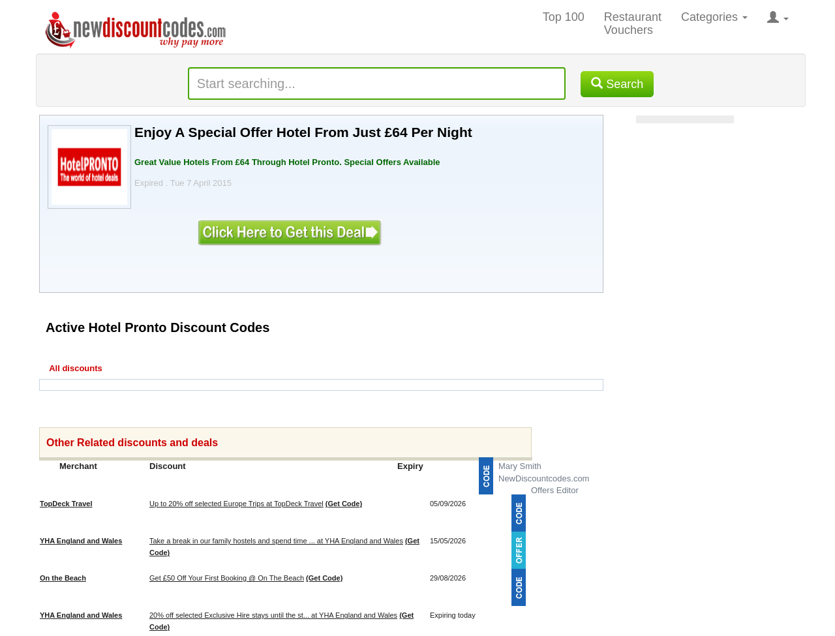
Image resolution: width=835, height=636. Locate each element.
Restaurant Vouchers (632, 23)
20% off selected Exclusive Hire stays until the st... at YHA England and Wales (273, 615)
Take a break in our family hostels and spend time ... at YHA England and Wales (276, 541)
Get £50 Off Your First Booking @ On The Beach (226, 578)
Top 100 (563, 16)
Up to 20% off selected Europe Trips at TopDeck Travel (236, 503)
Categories (714, 16)
